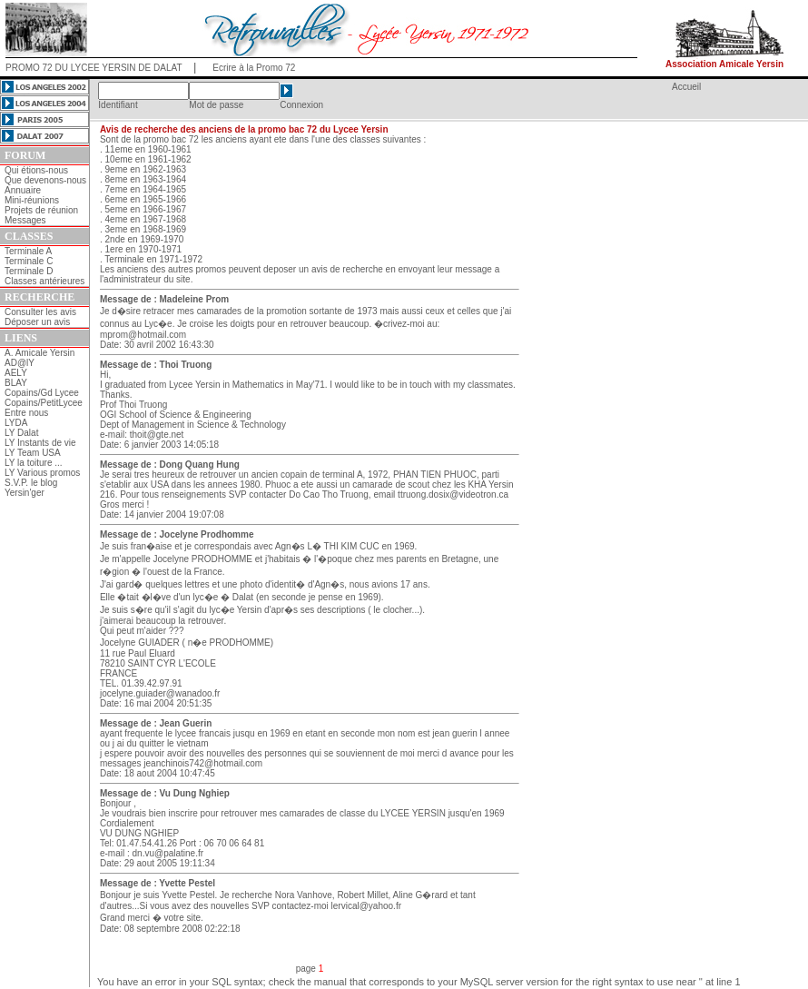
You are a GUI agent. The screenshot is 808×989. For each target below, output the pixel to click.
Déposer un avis (37, 322)
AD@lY (19, 363)
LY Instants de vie (40, 443)
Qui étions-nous (36, 170)
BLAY (16, 383)
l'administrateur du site (145, 279)
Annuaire (23, 190)
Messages (25, 220)
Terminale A (28, 251)
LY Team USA (33, 453)
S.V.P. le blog (31, 483)
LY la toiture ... (34, 463)
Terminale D (29, 271)
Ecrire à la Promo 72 (253, 68)
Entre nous (26, 413)
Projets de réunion (41, 210)
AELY (16, 373)
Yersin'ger (24, 493)
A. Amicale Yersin (39, 353)
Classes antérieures (44, 281)
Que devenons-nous (45, 180)
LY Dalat (21, 433)
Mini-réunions (32, 200)
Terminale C (29, 261)
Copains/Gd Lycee (42, 393)
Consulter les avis (40, 312)
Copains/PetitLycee (44, 403)
